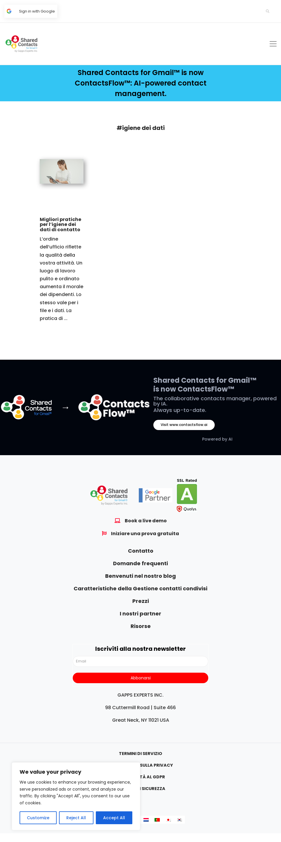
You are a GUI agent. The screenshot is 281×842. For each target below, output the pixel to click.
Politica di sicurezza (140, 788)
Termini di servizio (140, 753)
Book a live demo (146, 520)
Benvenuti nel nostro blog (140, 576)
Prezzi (140, 601)
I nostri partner (140, 613)
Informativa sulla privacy (140, 765)
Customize (38, 818)
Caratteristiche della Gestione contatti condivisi (140, 588)
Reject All (76, 818)
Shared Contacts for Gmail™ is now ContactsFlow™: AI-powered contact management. (141, 83)
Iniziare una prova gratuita (145, 533)
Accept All (114, 818)
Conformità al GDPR (140, 777)
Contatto (140, 550)
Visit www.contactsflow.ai (184, 424)
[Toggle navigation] (273, 43)
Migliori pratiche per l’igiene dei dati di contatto (60, 224)
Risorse (141, 626)
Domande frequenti (140, 563)
